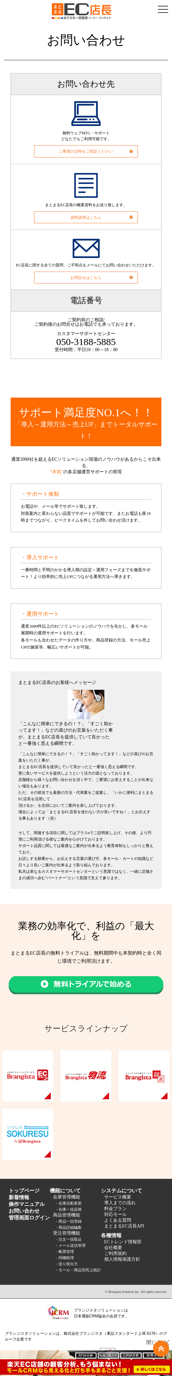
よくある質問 (117, 1220)
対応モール (115, 1214)
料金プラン (115, 1208)
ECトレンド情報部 (122, 1241)
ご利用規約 (115, 1253)
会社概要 (113, 1247)
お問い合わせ (24, 1211)
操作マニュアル (27, 1204)
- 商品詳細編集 (69, 1227)
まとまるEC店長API (124, 1226)
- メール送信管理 (71, 1245)
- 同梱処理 (65, 1258)
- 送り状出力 (67, 1264)
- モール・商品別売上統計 (78, 1270)
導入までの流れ (120, 1202)
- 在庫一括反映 (69, 1209)
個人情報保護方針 (122, 1259)
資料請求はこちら (85, 217)
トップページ (24, 1190)
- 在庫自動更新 (69, 1203)
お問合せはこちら (85, 277)
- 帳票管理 (65, 1251)
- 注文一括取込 (69, 1239)
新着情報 (19, 1197)
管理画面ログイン (29, 1217)
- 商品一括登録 (69, 1221)
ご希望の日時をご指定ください (86, 151)
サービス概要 (117, 1197)
